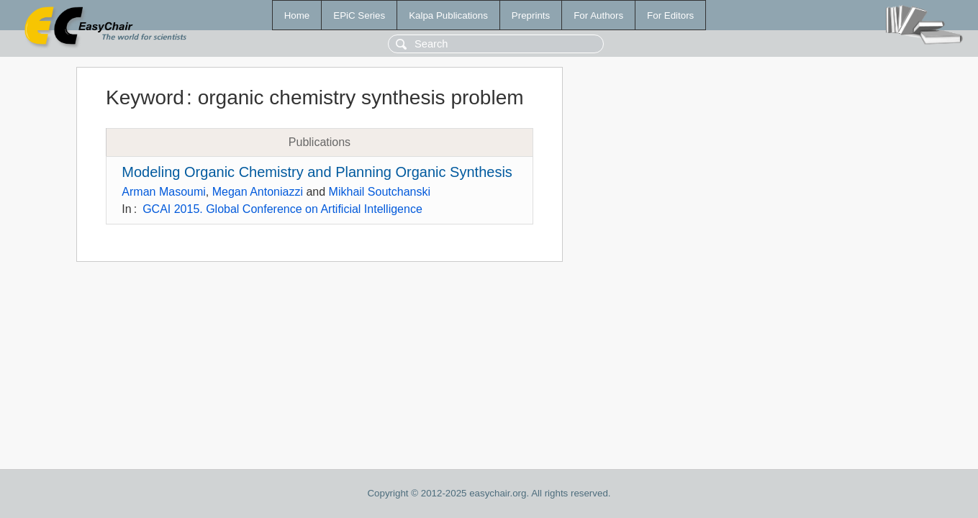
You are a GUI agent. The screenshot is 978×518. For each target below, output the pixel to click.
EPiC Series (359, 15)
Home (297, 15)
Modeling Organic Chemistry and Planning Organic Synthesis (317, 172)
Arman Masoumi (163, 192)
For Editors (670, 15)
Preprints (531, 15)
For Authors (598, 15)
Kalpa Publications (448, 15)
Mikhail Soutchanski (379, 192)
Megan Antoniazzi (257, 192)
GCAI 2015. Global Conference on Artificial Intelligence (282, 209)
